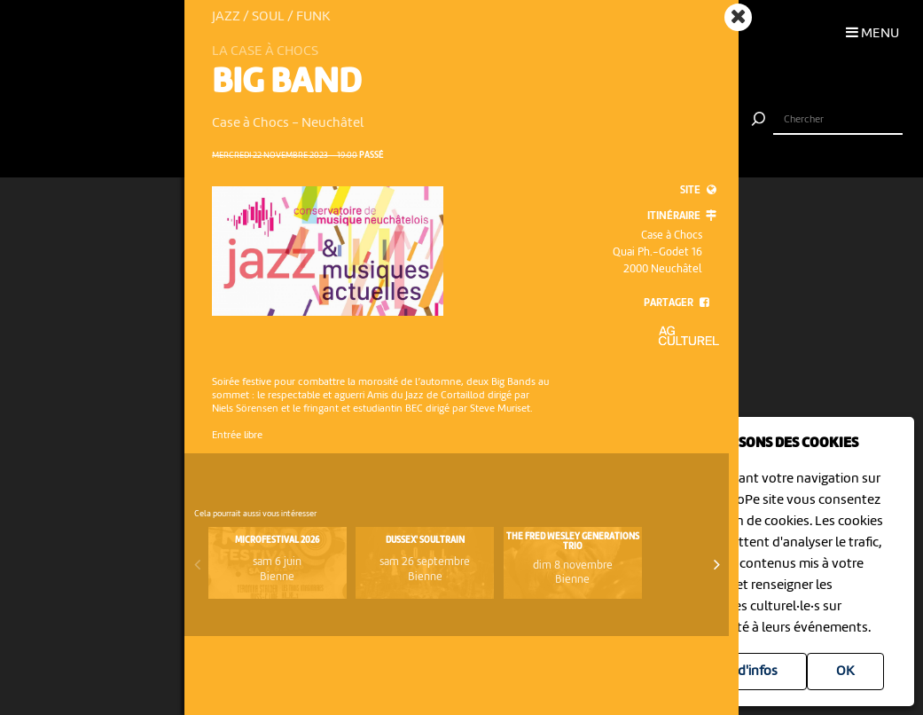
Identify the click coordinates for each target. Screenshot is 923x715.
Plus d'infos (743, 671)
